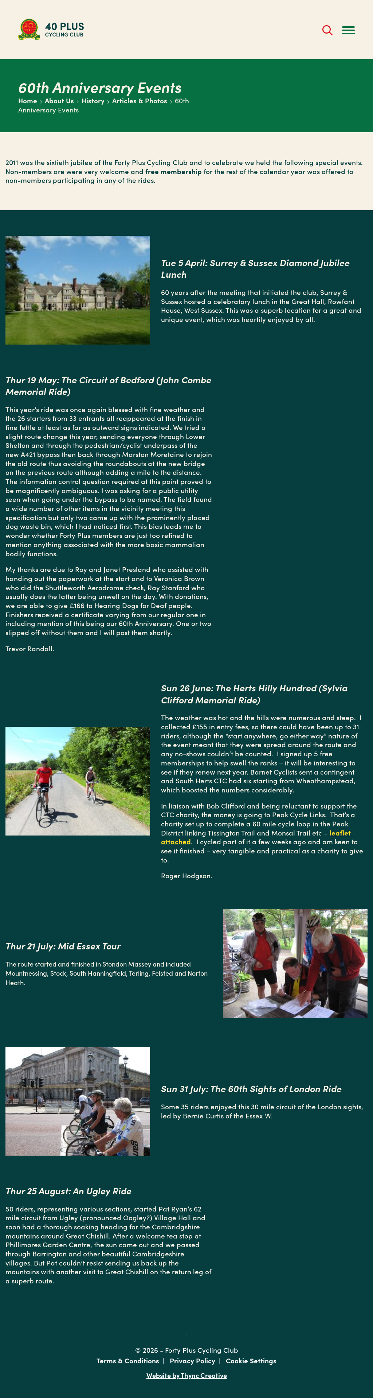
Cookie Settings (251, 1360)
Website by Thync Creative (187, 1375)
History (93, 100)
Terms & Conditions (128, 1360)
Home (27, 100)
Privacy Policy (192, 1360)
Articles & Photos (139, 100)
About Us (59, 100)
